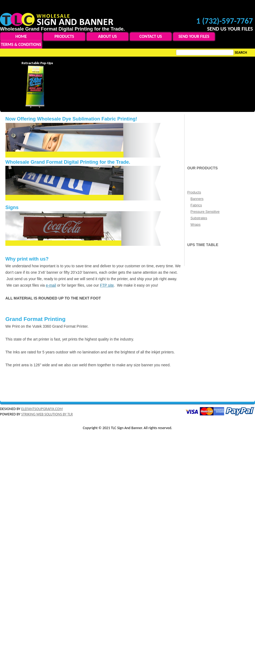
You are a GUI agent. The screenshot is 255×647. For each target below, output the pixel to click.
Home (21, 36)
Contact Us (150, 36)
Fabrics (196, 205)
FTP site (107, 285)
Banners (197, 199)
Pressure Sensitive (205, 212)
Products (64, 36)
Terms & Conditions (21, 44)
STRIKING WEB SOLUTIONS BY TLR (47, 414)
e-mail (51, 285)
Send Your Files (193, 36)
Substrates (199, 218)
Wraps (196, 224)
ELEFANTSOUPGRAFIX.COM (42, 409)
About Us (107, 36)
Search (241, 52)
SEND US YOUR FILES (230, 28)
